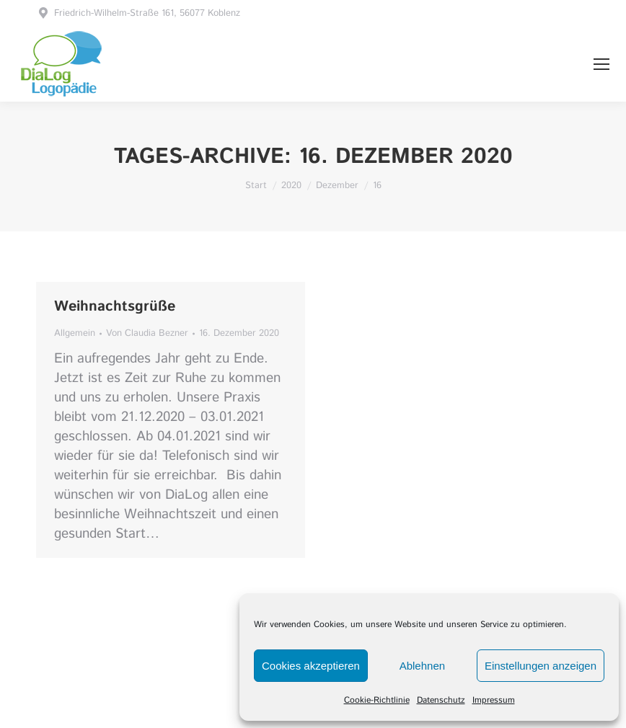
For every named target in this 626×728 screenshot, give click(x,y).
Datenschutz (441, 700)
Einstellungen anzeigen (540, 666)
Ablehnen (422, 666)
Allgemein (74, 333)
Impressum (493, 700)
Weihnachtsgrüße (114, 306)
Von (147, 333)
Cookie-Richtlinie (377, 700)
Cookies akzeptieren (311, 666)
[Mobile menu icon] (601, 64)
